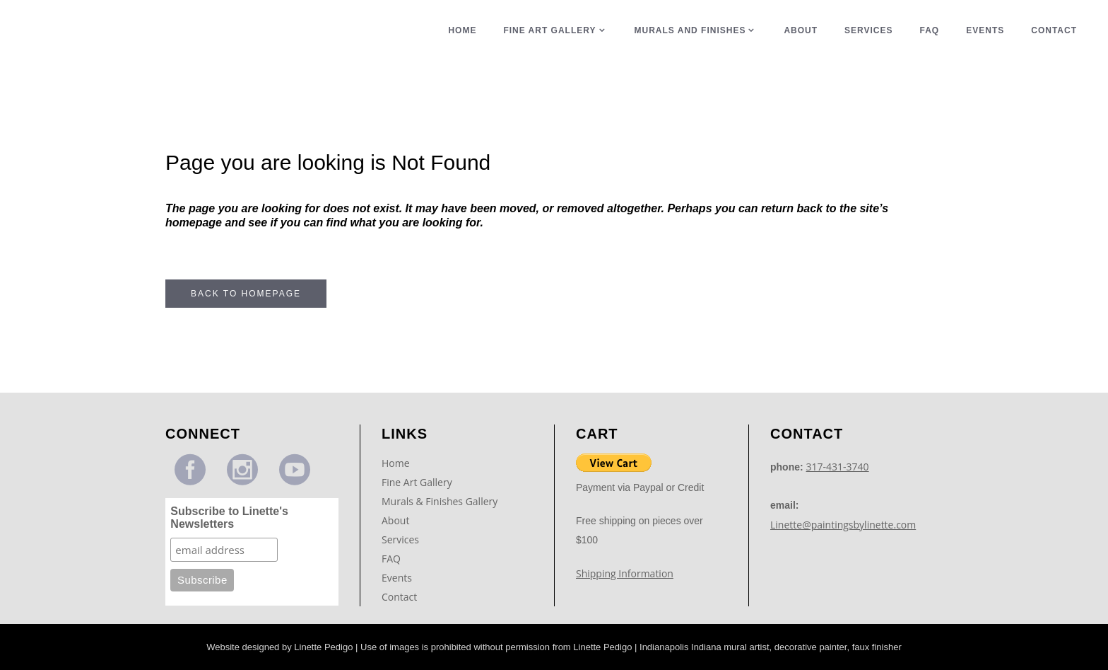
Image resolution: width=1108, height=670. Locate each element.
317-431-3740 (837, 466)
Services (400, 539)
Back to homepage (246, 294)
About (395, 520)
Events (397, 577)
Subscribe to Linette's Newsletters (229, 517)
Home (396, 463)
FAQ (391, 558)
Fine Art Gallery (417, 482)
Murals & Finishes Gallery (439, 501)
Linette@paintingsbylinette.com (843, 524)
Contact (399, 596)
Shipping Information (624, 573)
